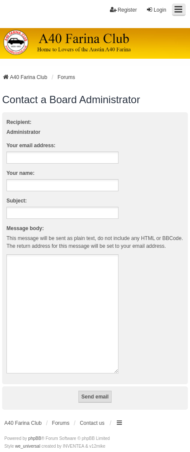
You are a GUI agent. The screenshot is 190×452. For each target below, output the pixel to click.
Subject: (16, 201)
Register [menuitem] (123, 9)
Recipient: (18, 122)
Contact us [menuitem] (92, 413)
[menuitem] (11, 444)
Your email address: (31, 145)
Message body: (25, 228)
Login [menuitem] (156, 9)
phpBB (34, 428)
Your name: (20, 173)
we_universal (27, 435)
